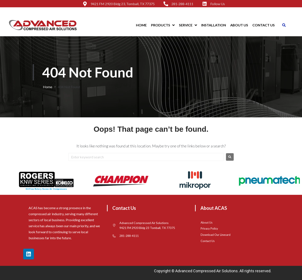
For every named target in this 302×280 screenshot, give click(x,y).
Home (47, 87)
